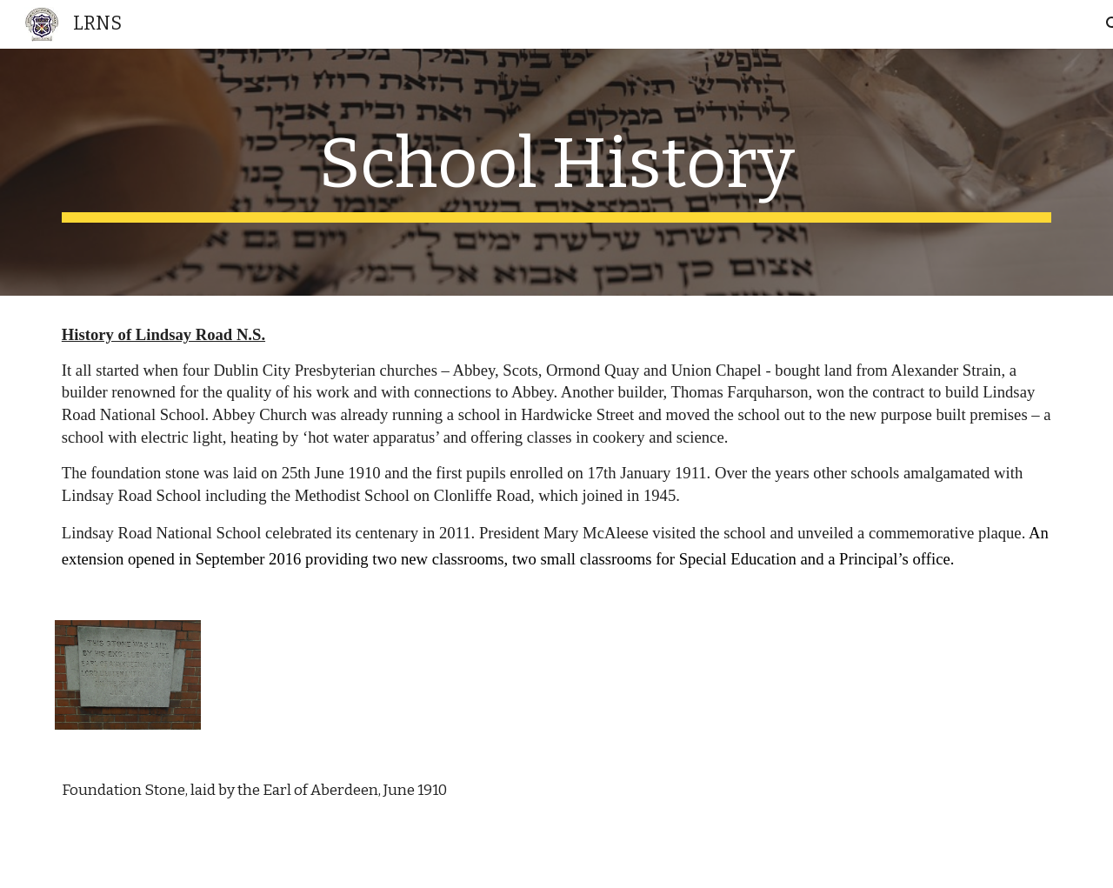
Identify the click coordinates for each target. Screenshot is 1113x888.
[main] (556, 172)
